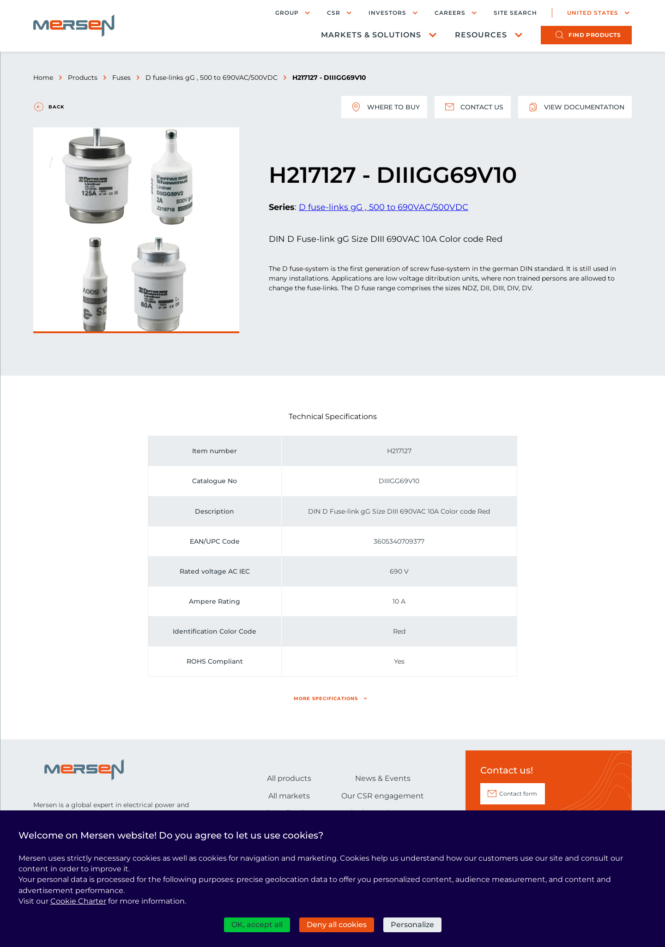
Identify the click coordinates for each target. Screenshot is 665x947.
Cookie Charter (78, 901)
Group (287, 12)
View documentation (575, 107)
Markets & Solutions (371, 34)
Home (43, 77)
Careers (450, 12)
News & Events (383, 778)
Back (56, 107)
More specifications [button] (326, 698)
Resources (481, 34)
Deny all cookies (337, 924)
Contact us (472, 107)
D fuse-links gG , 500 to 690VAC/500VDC (211, 77)
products (594, 34)
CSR (333, 12)
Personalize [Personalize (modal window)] (412, 924)
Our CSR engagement (382, 795)
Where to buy (384, 107)
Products (82, 77)
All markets (289, 795)
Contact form (518, 793)
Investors (387, 12)
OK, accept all (257, 924)
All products (289, 778)
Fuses (121, 77)
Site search (515, 13)
